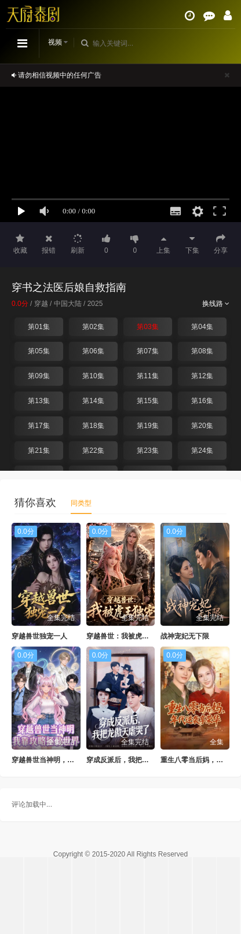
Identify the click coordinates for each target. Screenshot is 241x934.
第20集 (202, 426)
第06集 (93, 351)
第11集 (147, 376)
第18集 (93, 426)
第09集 (38, 376)
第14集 (93, 401)
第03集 (147, 327)
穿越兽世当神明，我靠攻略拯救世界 (67, 760)
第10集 (93, 376)
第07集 (147, 351)
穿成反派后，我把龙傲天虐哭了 (135, 760)
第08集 (202, 351)
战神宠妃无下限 (184, 636)
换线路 (215, 304)
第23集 (147, 450)
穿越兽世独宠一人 (39, 636)
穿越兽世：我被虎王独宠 (124, 636)
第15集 (147, 401)
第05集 (38, 351)
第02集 (93, 327)
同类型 (81, 503)
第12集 (202, 376)
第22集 (93, 450)
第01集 (38, 327)
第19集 (147, 426)
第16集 (202, 401)
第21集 (38, 450)
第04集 (202, 327)
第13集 (38, 401)
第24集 (202, 450)
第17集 (38, 426)
